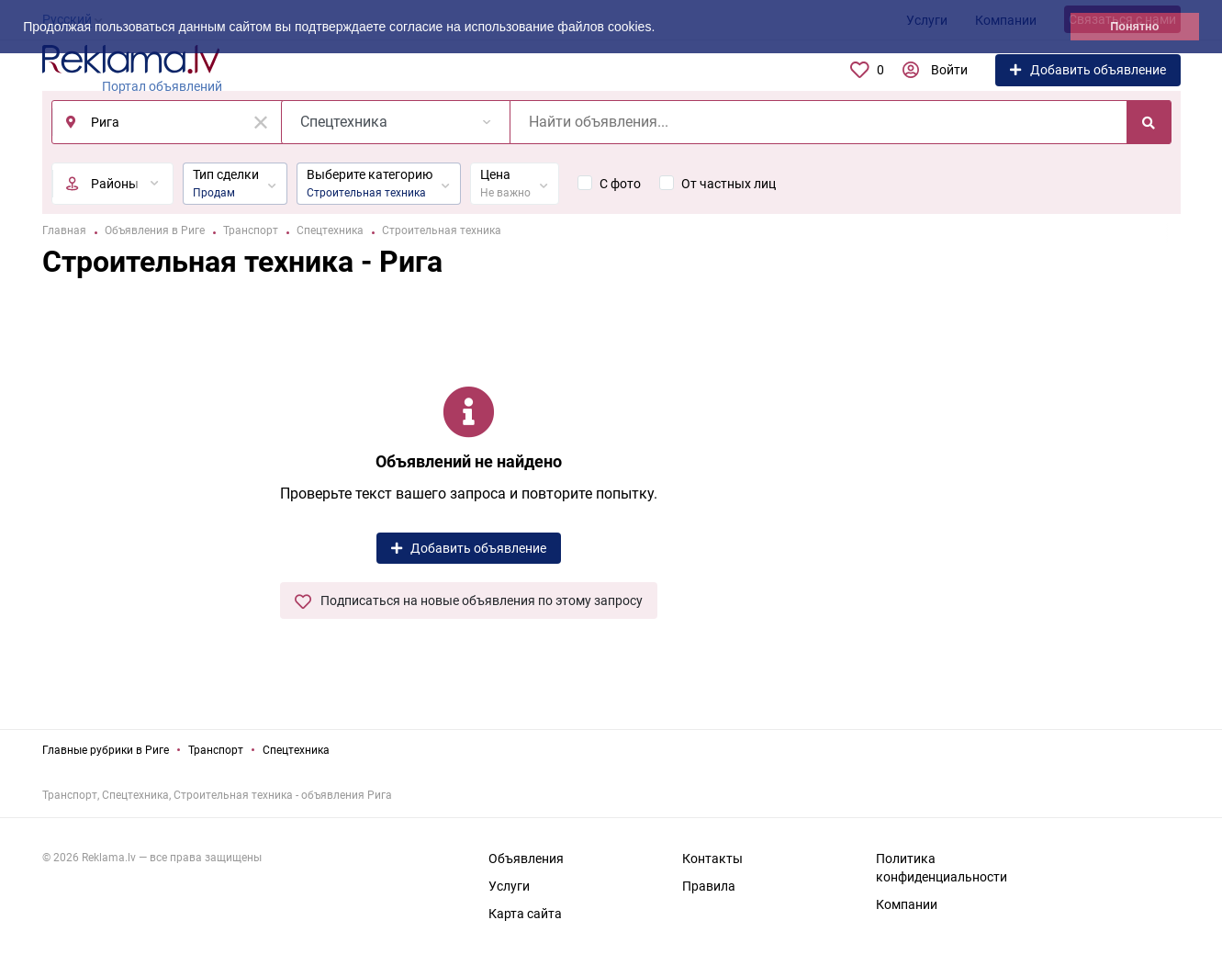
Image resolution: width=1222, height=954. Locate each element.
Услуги (509, 886)
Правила (708, 886)
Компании (906, 904)
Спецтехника (296, 750)
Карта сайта (525, 913)
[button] (661, 28)
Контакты (712, 858)
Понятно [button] (1134, 26)
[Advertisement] (1052, 493)
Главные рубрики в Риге (105, 750)
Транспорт (215, 750)
